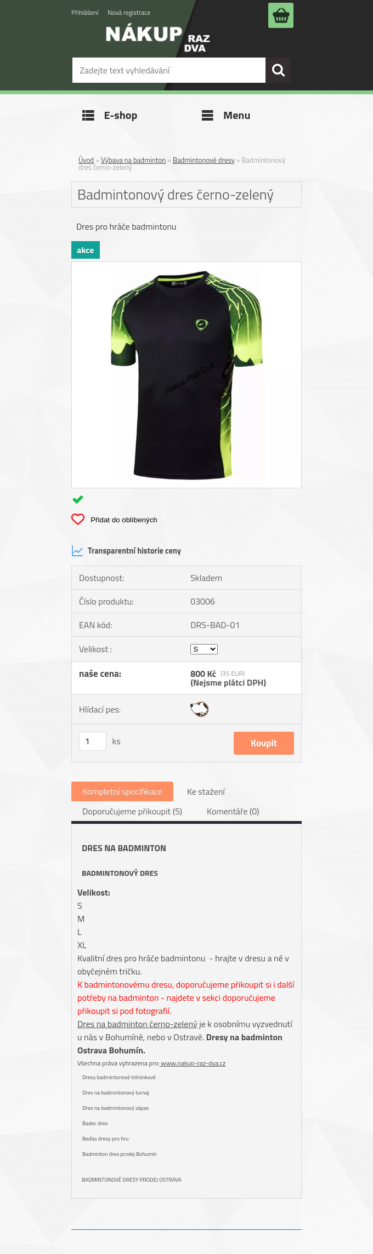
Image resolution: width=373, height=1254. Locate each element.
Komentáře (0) (233, 811)
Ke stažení (206, 791)
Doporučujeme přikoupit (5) (132, 811)
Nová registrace (129, 12)
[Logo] (158, 45)
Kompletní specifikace (122, 791)
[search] (278, 70)
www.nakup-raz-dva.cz (192, 1063)
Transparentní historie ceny (126, 551)
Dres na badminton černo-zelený (137, 1023)
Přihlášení (84, 12)
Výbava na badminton (133, 160)
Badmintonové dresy (204, 160)
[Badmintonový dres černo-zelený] (186, 266)
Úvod (86, 160)
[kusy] (92, 741)
